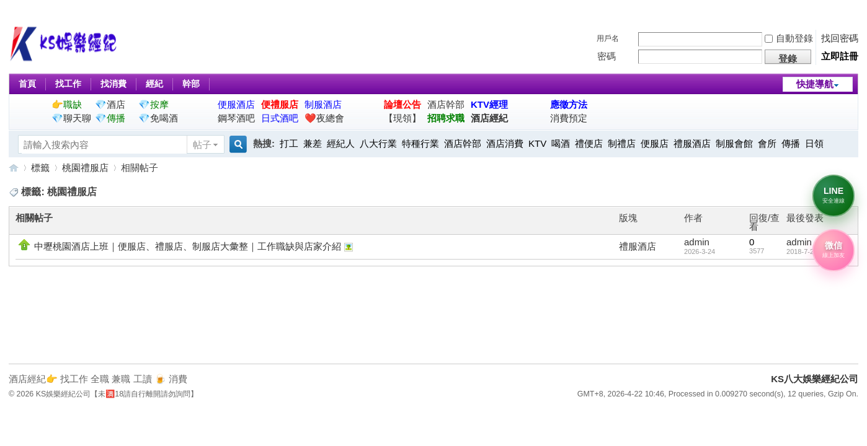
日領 (814, 143)
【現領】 (402, 118)
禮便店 (589, 143)
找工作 (68, 84)
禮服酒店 (692, 143)
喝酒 (560, 143)
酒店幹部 (446, 104)
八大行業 (378, 143)
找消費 (113, 84)
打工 (289, 143)
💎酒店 (110, 104)
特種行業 (420, 143)
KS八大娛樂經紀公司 (14, 168)
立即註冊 (839, 56)
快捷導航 (815, 84)
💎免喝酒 (158, 118)
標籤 (40, 167)
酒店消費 (504, 143)
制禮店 (622, 143)
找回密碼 (839, 38)
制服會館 (734, 143)
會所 (767, 143)
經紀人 (341, 143)
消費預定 (568, 118)
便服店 (655, 143)
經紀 (154, 84)
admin (696, 242)
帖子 (202, 144)
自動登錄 (789, 38)
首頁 (27, 84)
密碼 (606, 56)
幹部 (191, 84)
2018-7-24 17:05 (811, 251)
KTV (537, 143)
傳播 (790, 143)
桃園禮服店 (85, 167)
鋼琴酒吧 (236, 118)
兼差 (312, 143)
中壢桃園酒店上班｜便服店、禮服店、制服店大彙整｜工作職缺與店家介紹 (187, 246)
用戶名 (608, 38)
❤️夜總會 (324, 118)
